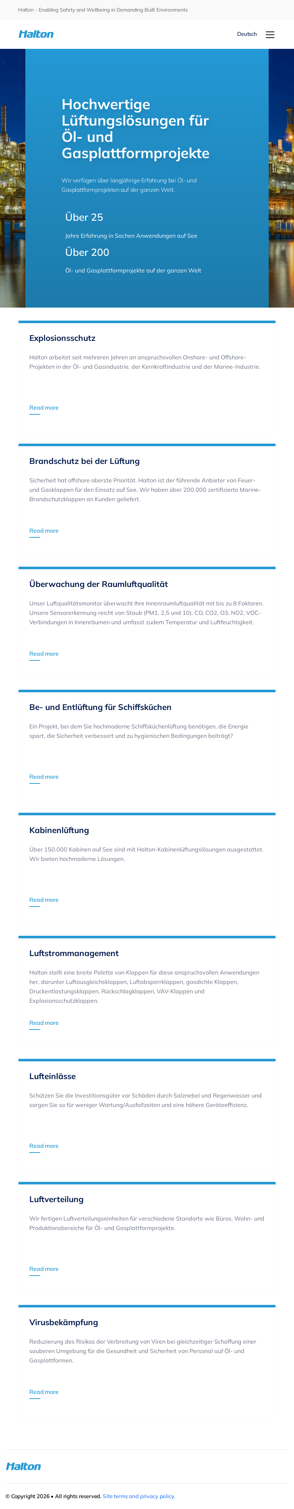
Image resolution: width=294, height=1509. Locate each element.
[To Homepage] (39, 34)
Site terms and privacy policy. (139, 1496)
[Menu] (270, 35)
